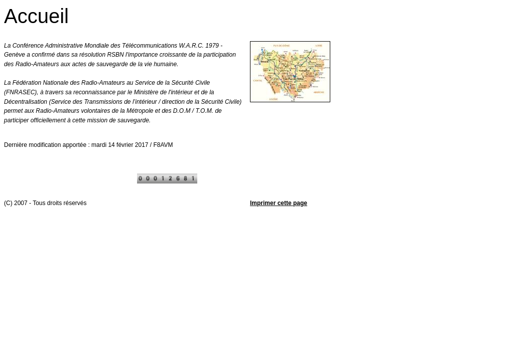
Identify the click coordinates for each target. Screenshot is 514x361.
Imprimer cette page (278, 203)
